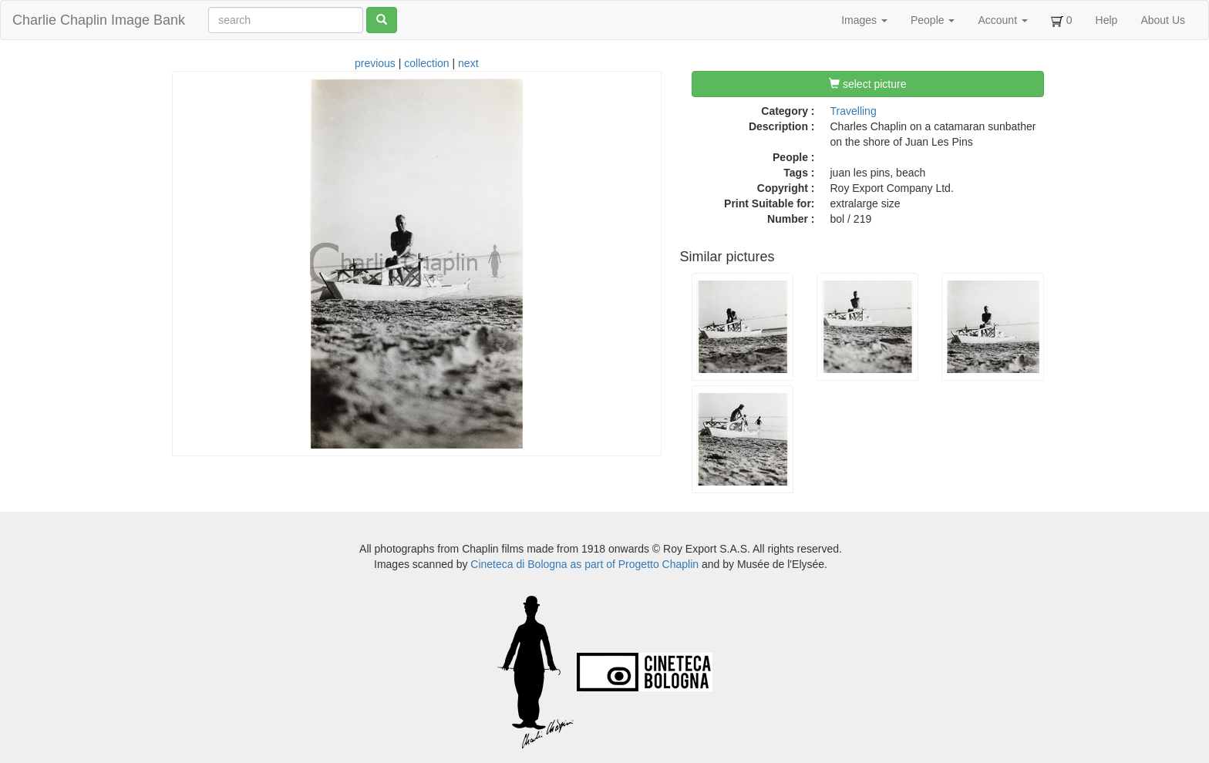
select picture (867, 84)
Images (864, 20)
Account (1002, 20)
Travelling (853, 111)
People (933, 20)
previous (375, 63)
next (468, 63)
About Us (1162, 20)
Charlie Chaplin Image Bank (98, 20)
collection (426, 63)
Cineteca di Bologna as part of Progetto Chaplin (584, 564)
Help (1107, 20)
